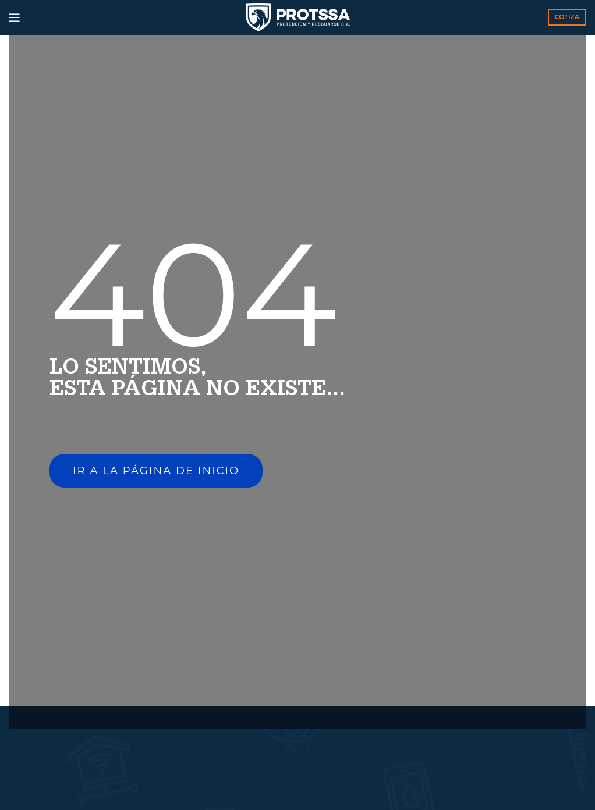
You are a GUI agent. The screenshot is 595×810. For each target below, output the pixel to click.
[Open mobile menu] (14, 17)
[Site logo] (298, 17)
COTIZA (567, 17)
